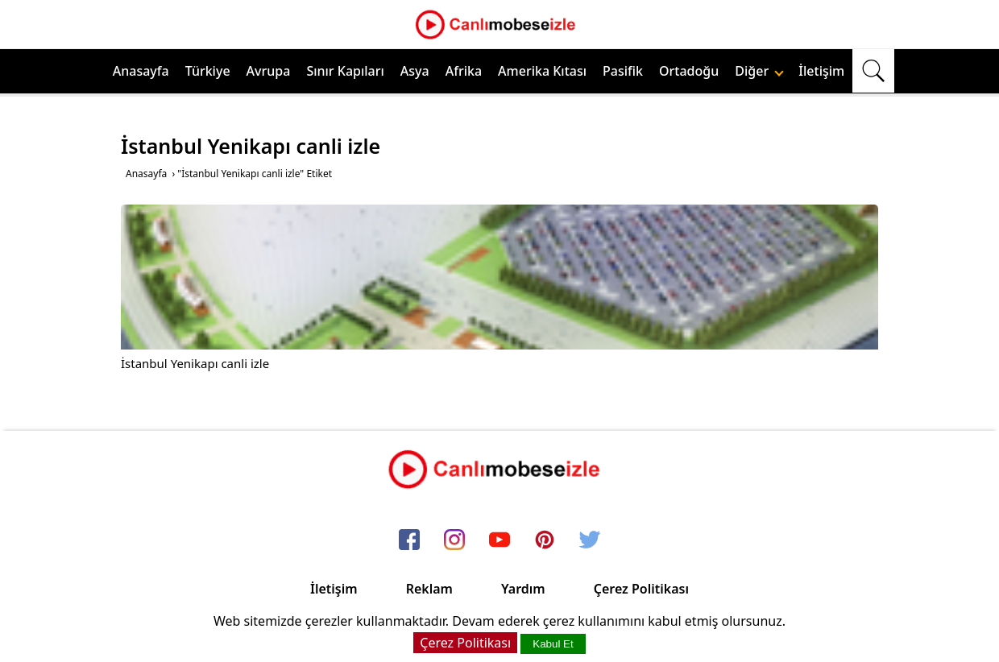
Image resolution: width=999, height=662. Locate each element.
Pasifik (623, 71)
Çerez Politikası (641, 589)
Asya (414, 71)
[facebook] (409, 540)
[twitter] (589, 540)
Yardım (523, 589)
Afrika (464, 71)
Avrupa (269, 71)
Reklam (429, 589)
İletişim (821, 71)
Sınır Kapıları (344, 71)
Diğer (759, 71)
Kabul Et (553, 644)
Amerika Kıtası (542, 71)
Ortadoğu (689, 71)
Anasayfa (141, 71)
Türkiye (207, 71)
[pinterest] (544, 540)
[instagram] (454, 540)
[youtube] (499, 540)
